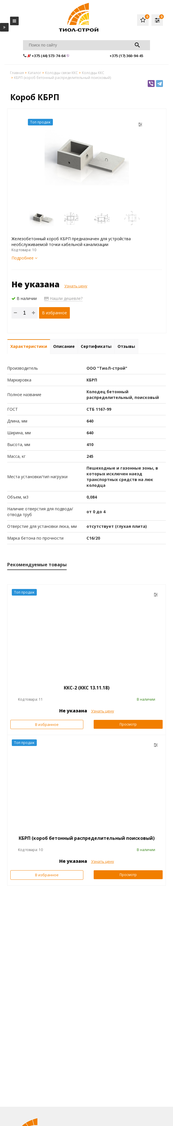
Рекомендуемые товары (37, 564)
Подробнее (24, 258)
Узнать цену (75, 285)
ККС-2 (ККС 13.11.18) (86, 688)
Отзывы (126, 346)
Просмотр (128, 724)
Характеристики (28, 346)
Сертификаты (96, 346)
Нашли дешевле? (63, 298)
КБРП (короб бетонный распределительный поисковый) (87, 838)
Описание (64, 346)
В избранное (54, 312)
